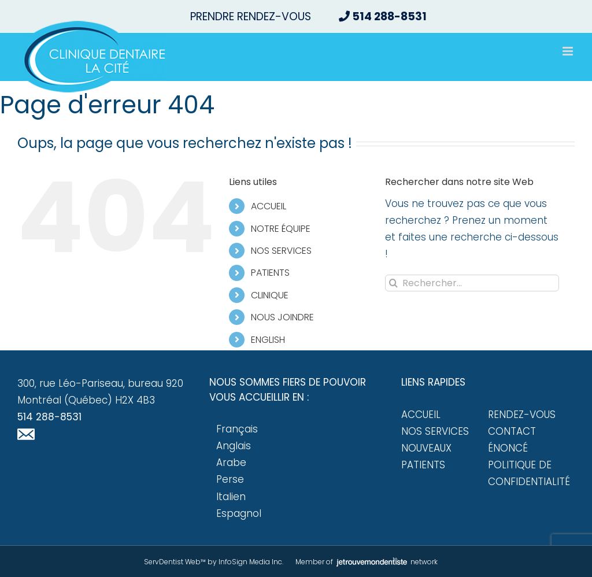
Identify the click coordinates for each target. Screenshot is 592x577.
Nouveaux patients (426, 456)
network (386, 562)
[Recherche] (393, 283)
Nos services (435, 431)
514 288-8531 (49, 417)
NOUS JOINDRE (282, 317)
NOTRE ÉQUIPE (280, 228)
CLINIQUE (269, 295)
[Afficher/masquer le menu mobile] (569, 51)
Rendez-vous (522, 414)
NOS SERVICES (281, 250)
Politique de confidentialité (529, 473)
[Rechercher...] (472, 283)
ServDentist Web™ (175, 562)
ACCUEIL (268, 206)
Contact (512, 431)
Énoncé (508, 448)
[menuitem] (309, 339)
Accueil (421, 414)
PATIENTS (270, 272)
